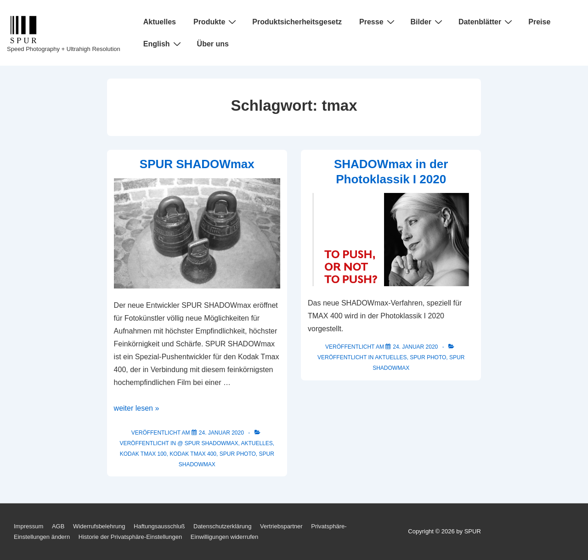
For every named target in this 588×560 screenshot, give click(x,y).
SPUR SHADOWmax (197, 164)
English (163, 43)
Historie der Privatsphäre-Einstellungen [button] (130, 536)
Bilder (428, 21)
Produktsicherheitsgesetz (297, 22)
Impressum (28, 526)
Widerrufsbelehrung (99, 526)
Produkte (215, 21)
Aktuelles (159, 22)
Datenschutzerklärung (222, 526)
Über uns (213, 44)
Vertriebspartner (281, 526)
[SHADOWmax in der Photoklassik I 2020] (415, 347)
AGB (58, 526)
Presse (378, 21)
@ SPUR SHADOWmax (207, 443)
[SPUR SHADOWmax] (221, 433)
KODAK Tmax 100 (143, 454)
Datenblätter (486, 21)
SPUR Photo (238, 454)
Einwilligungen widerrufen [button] (224, 536)
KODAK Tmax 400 (193, 454)
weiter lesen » (136, 408)
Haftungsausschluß (159, 526)
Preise (539, 22)
